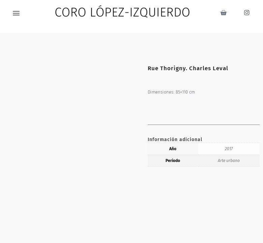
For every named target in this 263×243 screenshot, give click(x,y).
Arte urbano (229, 160)
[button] (16, 12)
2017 (229, 148)
